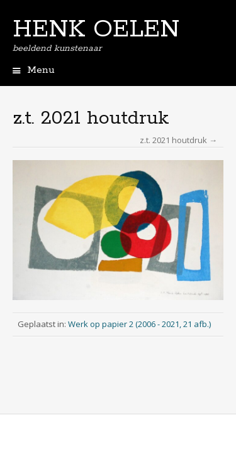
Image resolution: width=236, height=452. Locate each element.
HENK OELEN (96, 29)
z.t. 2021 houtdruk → (178, 140)
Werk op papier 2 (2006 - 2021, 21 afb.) (139, 324)
